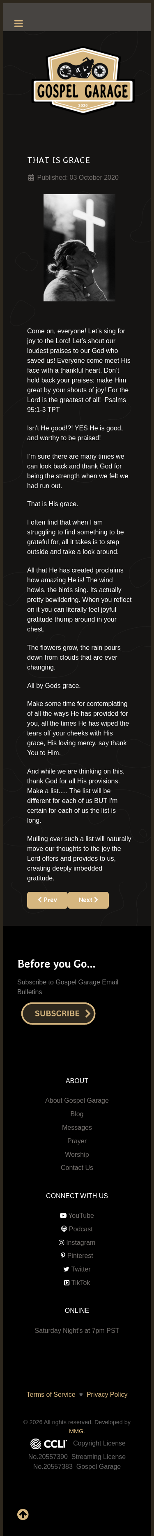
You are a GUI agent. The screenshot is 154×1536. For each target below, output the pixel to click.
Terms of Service (51, 1394)
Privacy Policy (105, 1394)
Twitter (81, 1269)
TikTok (80, 1282)
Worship (77, 1154)
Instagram (80, 1242)
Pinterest (80, 1255)
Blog (76, 1114)
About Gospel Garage (77, 1100)
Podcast (81, 1229)
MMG (76, 1431)
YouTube (81, 1215)
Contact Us (77, 1167)
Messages (77, 1127)
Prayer (77, 1141)
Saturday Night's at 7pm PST (77, 1330)
